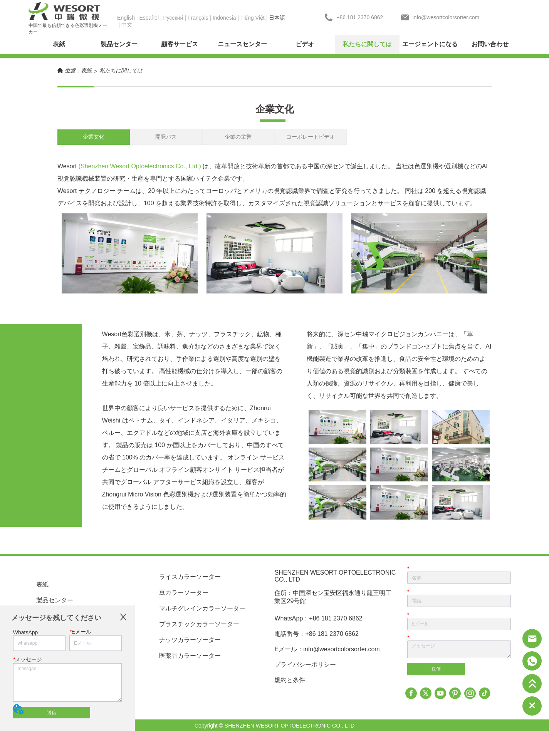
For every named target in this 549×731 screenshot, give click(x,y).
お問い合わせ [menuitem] (490, 44)
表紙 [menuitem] (59, 44)
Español (149, 18)
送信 (51, 712)
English (126, 18)
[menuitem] (119, 44)
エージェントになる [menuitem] (430, 44)
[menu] (274, 44)
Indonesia (224, 18)
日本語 (277, 18)
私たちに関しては (121, 70)
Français (198, 18)
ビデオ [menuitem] (304, 44)
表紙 (86, 70)
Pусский (173, 18)
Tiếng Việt (252, 18)
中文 (126, 25)
